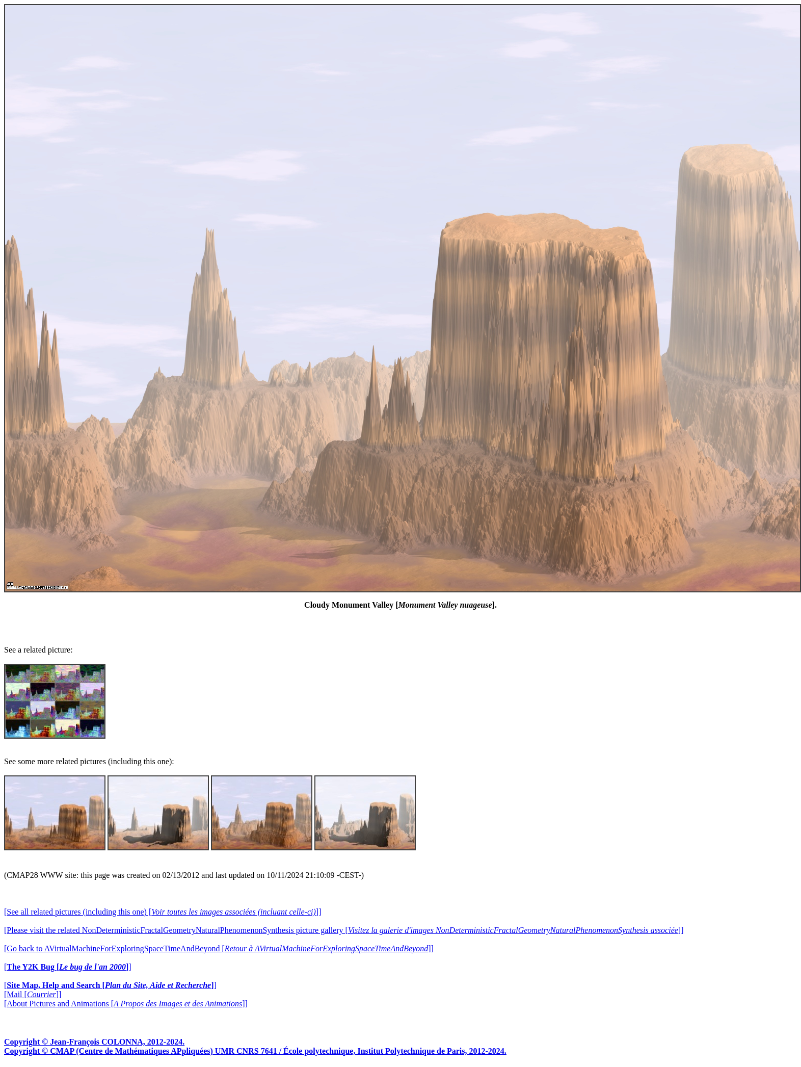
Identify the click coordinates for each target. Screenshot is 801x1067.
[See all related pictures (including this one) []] (162, 911)
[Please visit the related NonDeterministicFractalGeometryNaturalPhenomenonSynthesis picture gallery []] (343, 930)
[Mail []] (32, 994)
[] (67, 966)
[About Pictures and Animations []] (126, 1003)
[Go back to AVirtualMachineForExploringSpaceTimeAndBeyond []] (219, 948)
